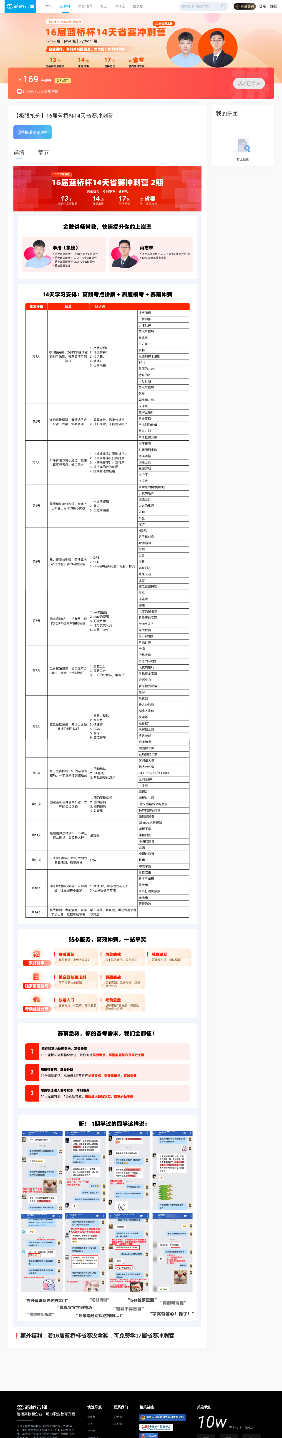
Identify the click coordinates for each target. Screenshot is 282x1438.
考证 (103, 6)
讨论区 (119, 6)
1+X (89, 1423)
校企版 (138, 6)
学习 (49, 6)
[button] (141, 62)
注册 (273, 6)
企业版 (91, 1431)
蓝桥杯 (65, 6)
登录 (262, 6)
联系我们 (118, 1423)
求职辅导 (85, 6)
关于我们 (118, 1416)
